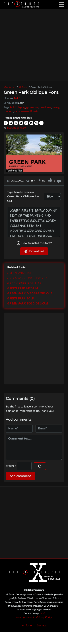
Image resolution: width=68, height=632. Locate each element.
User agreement (25, 617)
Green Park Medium (22, 288)
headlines (45, 107)
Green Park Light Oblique (27, 278)
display (21, 107)
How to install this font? (34, 243)
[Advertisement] (34, 45)
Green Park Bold (20, 298)
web (35, 111)
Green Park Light (20, 273)
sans (17, 111)
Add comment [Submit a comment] (20, 476)
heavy (55, 107)
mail (42, 613)
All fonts (27, 625)
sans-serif (26, 111)
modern (8, 111)
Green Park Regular (24, 283)
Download (34, 251)
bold (13, 107)
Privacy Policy (44, 617)
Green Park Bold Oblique (27, 303)
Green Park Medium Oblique (29, 293)
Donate (41, 625)
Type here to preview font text (23, 197)
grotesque (32, 107)
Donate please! (16, 128)
